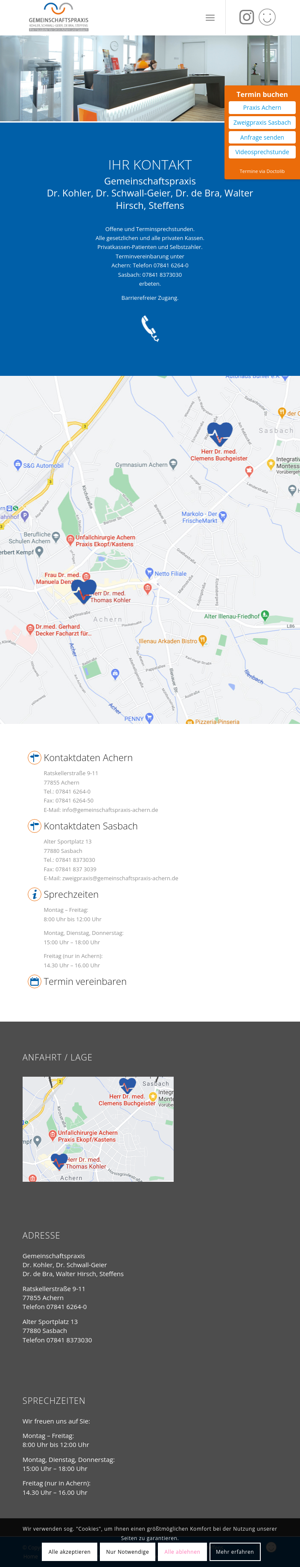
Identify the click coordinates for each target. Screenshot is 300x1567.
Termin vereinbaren (85, 981)
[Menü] (210, 17)
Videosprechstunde (262, 152)
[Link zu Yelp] (267, 17)
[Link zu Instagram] (246, 17)
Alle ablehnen (183, 1551)
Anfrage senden (262, 137)
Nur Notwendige (127, 1551)
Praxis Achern (262, 107)
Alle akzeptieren (70, 1551)
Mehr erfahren (235, 1551)
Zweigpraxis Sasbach (262, 122)
